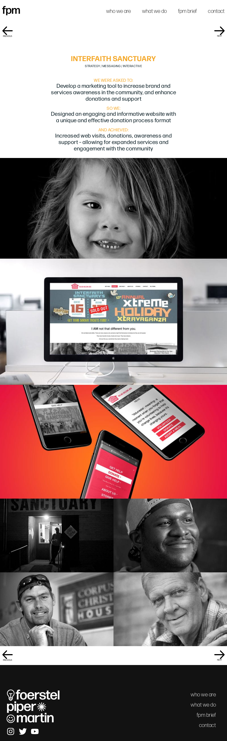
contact (216, 11)
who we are (118, 11)
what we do (154, 11)
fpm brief (187, 11)
